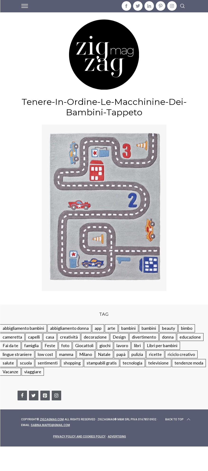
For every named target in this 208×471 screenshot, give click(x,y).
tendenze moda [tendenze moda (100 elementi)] (189, 362)
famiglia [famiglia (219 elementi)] (31, 345)
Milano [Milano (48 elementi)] (85, 354)
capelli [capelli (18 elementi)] (34, 337)
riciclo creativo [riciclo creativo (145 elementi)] (181, 354)
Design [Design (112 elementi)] (119, 337)
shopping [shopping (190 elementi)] (72, 362)
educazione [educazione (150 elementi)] (190, 337)
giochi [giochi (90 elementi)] (105, 345)
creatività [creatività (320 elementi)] (69, 337)
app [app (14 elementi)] (98, 328)
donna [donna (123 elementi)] (168, 337)
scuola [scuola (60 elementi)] (26, 362)
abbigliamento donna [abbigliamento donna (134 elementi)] (69, 328)
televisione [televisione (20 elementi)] (158, 362)
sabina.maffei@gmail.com (50, 425)
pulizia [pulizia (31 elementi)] (137, 354)
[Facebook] (22, 395)
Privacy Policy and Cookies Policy (79, 436)
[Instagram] (56, 395)
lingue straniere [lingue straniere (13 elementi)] (17, 354)
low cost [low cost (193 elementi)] (45, 354)
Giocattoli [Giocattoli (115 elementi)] (84, 345)
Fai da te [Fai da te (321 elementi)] (10, 345)
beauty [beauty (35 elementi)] (168, 328)
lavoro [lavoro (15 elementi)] (122, 345)
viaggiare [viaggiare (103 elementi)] (32, 371)
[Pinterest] (45, 395)
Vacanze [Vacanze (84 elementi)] (10, 371)
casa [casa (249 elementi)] (50, 337)
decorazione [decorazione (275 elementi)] (95, 337)
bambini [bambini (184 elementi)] (149, 328)
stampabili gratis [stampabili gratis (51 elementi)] (102, 362)
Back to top (178, 419)
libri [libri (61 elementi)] (137, 345)
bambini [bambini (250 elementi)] (128, 328)
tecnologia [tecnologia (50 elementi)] (132, 362)
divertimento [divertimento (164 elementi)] (144, 337)
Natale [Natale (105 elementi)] (104, 354)
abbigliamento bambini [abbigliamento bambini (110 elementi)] (23, 328)
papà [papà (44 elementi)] (120, 354)
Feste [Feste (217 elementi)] (50, 345)
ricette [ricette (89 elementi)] (155, 354)
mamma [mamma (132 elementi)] (66, 354)
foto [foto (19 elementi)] (65, 345)
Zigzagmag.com (52, 419)
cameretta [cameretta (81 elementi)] (12, 337)
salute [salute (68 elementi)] (8, 362)
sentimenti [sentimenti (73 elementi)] (48, 362)
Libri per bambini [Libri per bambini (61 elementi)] (162, 345)
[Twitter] (33, 395)
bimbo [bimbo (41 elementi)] (186, 328)
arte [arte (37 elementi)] (111, 328)
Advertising (117, 436)
